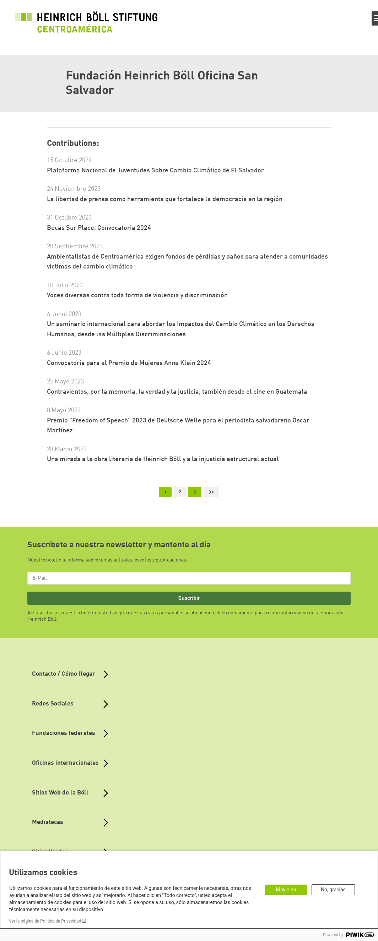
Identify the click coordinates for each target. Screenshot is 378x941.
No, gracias (333, 889)
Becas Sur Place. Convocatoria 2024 (99, 228)
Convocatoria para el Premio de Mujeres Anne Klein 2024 (129, 363)
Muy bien (286, 889)
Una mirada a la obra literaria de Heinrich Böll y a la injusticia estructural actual (163, 459)
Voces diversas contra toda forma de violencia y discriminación (137, 295)
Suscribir (189, 598)
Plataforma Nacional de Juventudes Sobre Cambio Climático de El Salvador (155, 170)
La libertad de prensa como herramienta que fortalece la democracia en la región (164, 199)
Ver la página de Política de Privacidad (45, 921)
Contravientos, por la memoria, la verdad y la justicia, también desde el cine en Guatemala (177, 392)
